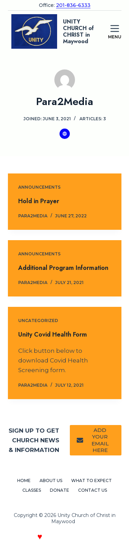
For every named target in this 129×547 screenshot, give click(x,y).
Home (24, 480)
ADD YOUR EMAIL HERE (93, 440)
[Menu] (114, 31)
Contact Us (92, 490)
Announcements (39, 187)
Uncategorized (38, 320)
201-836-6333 (73, 5)
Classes (31, 490)
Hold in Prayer (38, 201)
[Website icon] (65, 134)
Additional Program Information (63, 267)
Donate (59, 490)
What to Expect (91, 480)
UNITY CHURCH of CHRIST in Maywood (78, 32)
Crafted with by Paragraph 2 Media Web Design (64, 537)
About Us (51, 480)
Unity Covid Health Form (52, 334)
